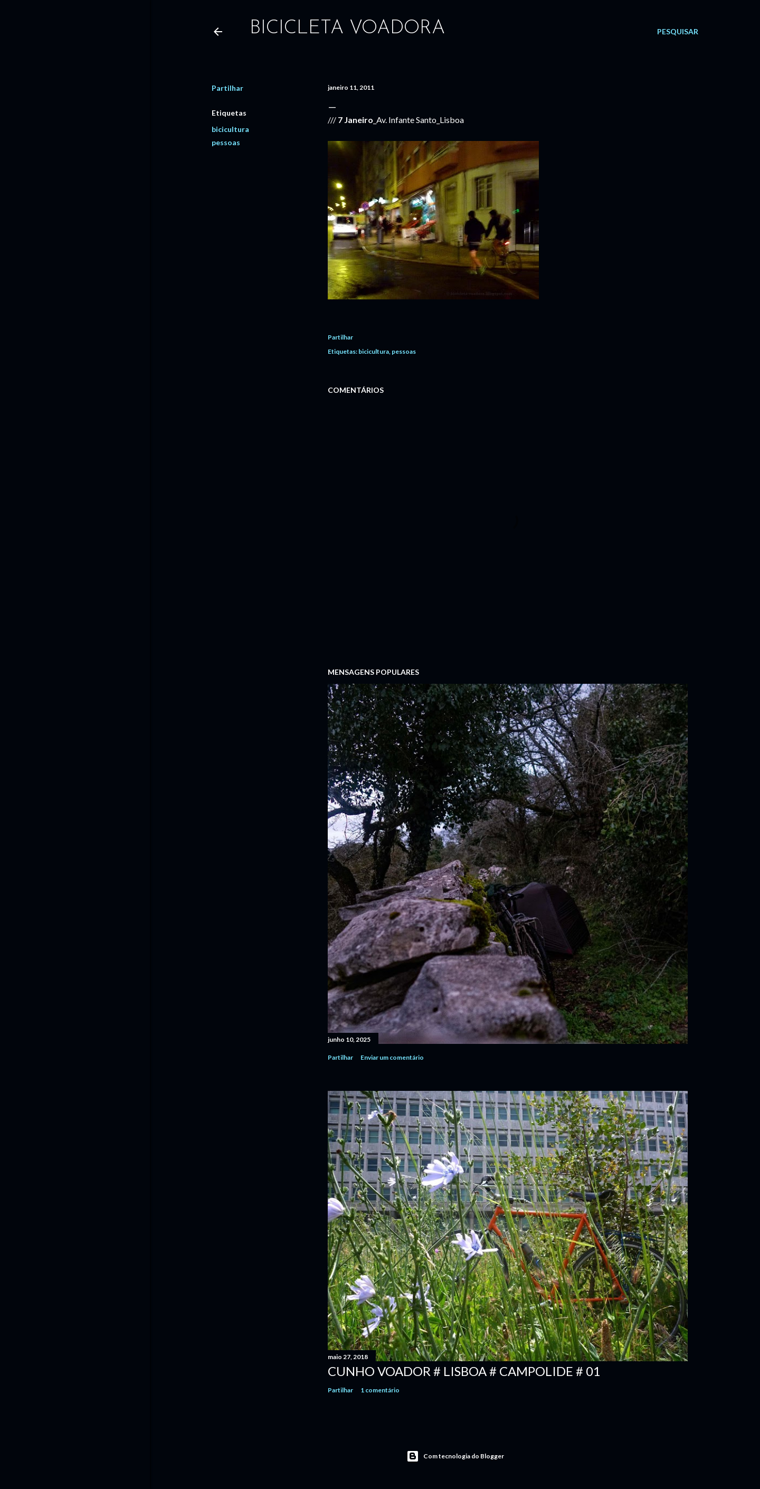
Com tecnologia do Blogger (455, 1456)
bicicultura (230, 129)
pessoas (226, 142)
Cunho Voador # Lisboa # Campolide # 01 (464, 1371)
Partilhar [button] (227, 87)
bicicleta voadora (347, 28)
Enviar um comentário (392, 1057)
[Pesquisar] (677, 31)
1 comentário (380, 1390)
